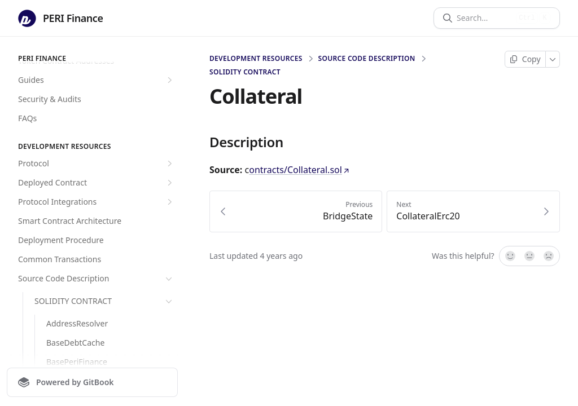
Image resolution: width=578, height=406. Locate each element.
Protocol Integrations (96, 202)
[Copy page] (525, 59)
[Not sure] (529, 256)
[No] (549, 256)
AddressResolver (77, 323)
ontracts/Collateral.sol (300, 170)
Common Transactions (59, 259)
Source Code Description (96, 278)
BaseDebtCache (75, 342)
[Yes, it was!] (510, 256)
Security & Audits (49, 99)
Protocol (96, 163)
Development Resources (256, 58)
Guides (96, 80)
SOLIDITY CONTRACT (104, 301)
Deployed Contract (96, 182)
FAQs (27, 118)
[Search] (484, 18)
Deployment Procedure (61, 240)
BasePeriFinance (76, 361)
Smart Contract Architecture (69, 220)
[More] (553, 59)
